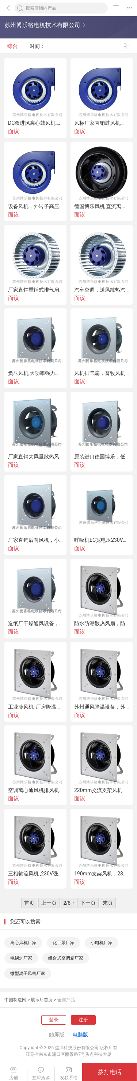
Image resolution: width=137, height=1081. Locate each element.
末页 (108, 903)
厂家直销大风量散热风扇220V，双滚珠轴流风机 (35, 456)
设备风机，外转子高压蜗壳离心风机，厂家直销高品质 (35, 206)
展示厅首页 (42, 999)
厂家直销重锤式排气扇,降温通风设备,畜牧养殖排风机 (35, 289)
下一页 (88, 903)
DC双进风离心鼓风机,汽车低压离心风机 (35, 122)
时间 (37, 46)
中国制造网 (15, 999)
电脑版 (80, 1034)
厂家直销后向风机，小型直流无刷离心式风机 (35, 540)
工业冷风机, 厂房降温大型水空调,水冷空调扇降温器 (35, 706)
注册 (83, 1019)
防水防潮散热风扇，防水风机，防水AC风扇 (101, 623)
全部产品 (66, 999)
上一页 (49, 903)
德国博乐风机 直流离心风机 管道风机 (101, 206)
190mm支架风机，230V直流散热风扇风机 (101, 873)
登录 (53, 1019)
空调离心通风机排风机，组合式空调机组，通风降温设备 (35, 790)
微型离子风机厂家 (27, 973)
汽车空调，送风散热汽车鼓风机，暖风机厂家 (101, 289)
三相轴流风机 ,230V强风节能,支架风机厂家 (35, 873)
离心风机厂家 (23, 942)
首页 (29, 903)
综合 (12, 46)
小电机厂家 (102, 942)
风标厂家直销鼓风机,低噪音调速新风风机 (101, 122)
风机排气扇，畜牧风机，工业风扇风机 (101, 373)
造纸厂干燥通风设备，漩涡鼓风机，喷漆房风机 (35, 623)
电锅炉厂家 (21, 958)
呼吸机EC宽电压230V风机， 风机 (101, 540)
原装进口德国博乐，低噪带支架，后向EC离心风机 (101, 456)
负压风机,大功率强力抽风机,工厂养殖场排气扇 (35, 373)
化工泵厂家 (64, 942)
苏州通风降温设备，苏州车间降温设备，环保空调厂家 (101, 706)
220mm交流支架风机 (98, 790)
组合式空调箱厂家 (65, 958)
